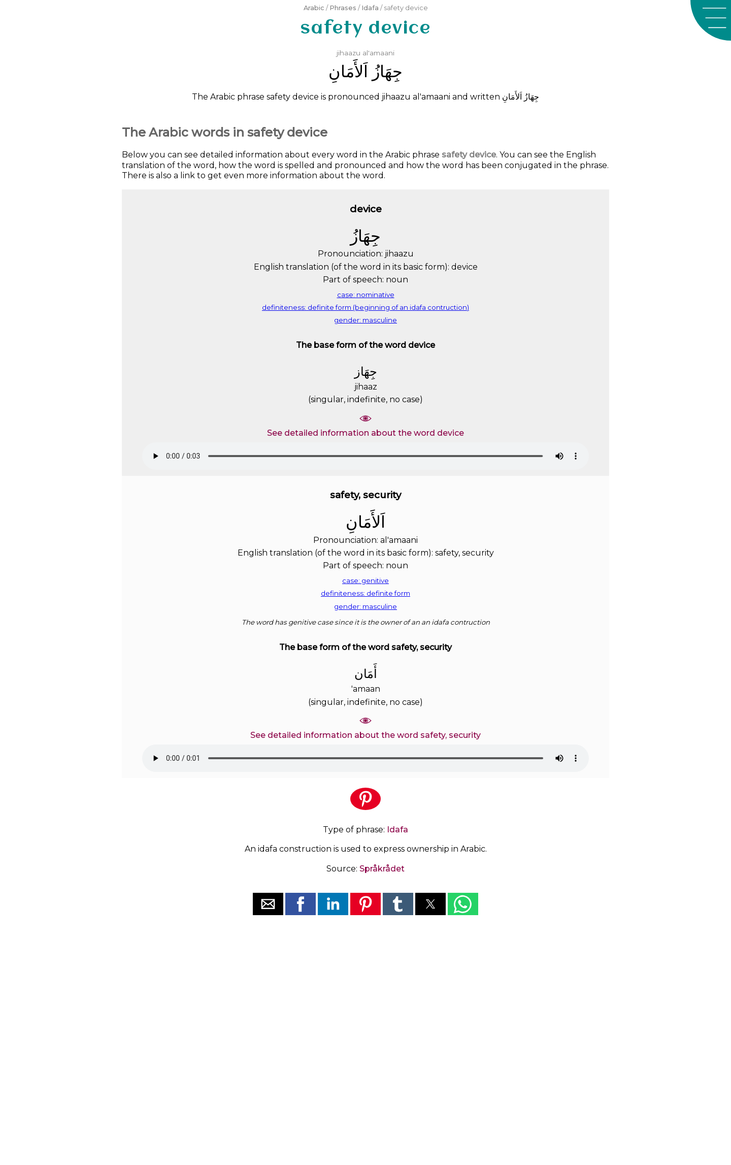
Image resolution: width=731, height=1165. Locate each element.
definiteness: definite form (365, 593)
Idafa (370, 8)
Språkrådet (382, 868)
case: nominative (365, 294)
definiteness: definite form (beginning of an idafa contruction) (365, 307)
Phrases (342, 8)
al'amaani (378, 53)
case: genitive (365, 580)
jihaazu (348, 53)
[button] (710, 20)
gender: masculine (365, 320)
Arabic (314, 8)
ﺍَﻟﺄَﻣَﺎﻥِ (348, 71)
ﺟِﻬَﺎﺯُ (387, 71)
